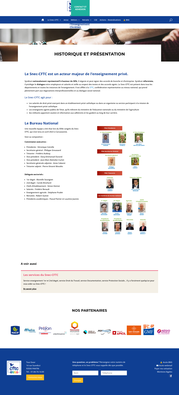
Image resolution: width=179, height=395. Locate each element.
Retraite (85, 20)
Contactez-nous (35, 377)
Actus (66, 20)
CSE (95, 20)
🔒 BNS (126, 20)
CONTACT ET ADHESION (152, 8)
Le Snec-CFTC (53, 20)
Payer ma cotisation (163, 368)
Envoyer (77, 380)
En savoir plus (29, 289)
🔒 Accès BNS (166, 362)
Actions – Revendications (110, 20)
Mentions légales (164, 371)
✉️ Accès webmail (164, 365)
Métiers (74, 20)
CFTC (91, 87)
